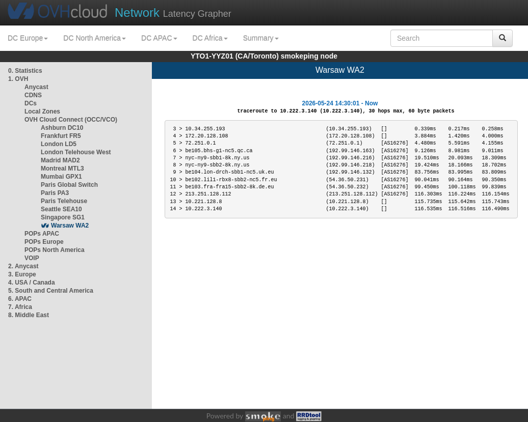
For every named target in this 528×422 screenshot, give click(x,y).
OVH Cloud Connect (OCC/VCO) (70, 119)
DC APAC (159, 38)
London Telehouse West (76, 152)
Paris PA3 (55, 192)
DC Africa (210, 38)
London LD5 (58, 144)
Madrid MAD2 (60, 160)
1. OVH (18, 78)
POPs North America (54, 250)
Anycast (36, 87)
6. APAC (20, 298)
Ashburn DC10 (62, 127)
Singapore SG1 (63, 217)
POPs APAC (41, 233)
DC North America (94, 38)
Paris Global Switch (69, 184)
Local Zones (42, 111)
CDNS (33, 95)
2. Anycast (23, 266)
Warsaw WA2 (70, 225)
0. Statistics (25, 70)
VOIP (31, 258)
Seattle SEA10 (61, 209)
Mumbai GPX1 (61, 176)
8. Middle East (28, 315)
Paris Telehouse (64, 201)
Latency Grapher (173, 12)
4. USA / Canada (31, 282)
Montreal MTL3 (62, 168)
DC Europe (28, 38)
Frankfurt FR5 (61, 135)
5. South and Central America (50, 290)
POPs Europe (44, 241)
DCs (30, 103)
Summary (261, 38)
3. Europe (22, 274)
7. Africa (20, 307)
